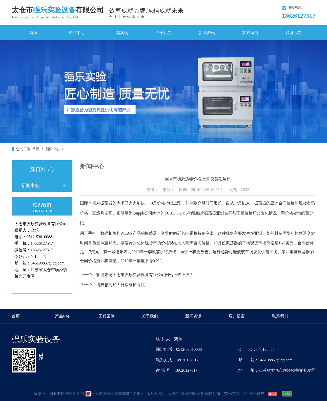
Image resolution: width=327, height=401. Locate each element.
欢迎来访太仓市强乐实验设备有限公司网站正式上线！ (144, 275)
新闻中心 (53, 149)
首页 (33, 33)
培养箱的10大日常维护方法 (120, 285)
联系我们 (293, 33)
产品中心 (77, 33)
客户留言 (250, 33)
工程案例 (120, 33)
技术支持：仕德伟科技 (244, 393)
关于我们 (163, 33)
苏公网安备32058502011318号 (114, 393)
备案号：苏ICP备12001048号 (59, 393)
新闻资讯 (207, 33)
